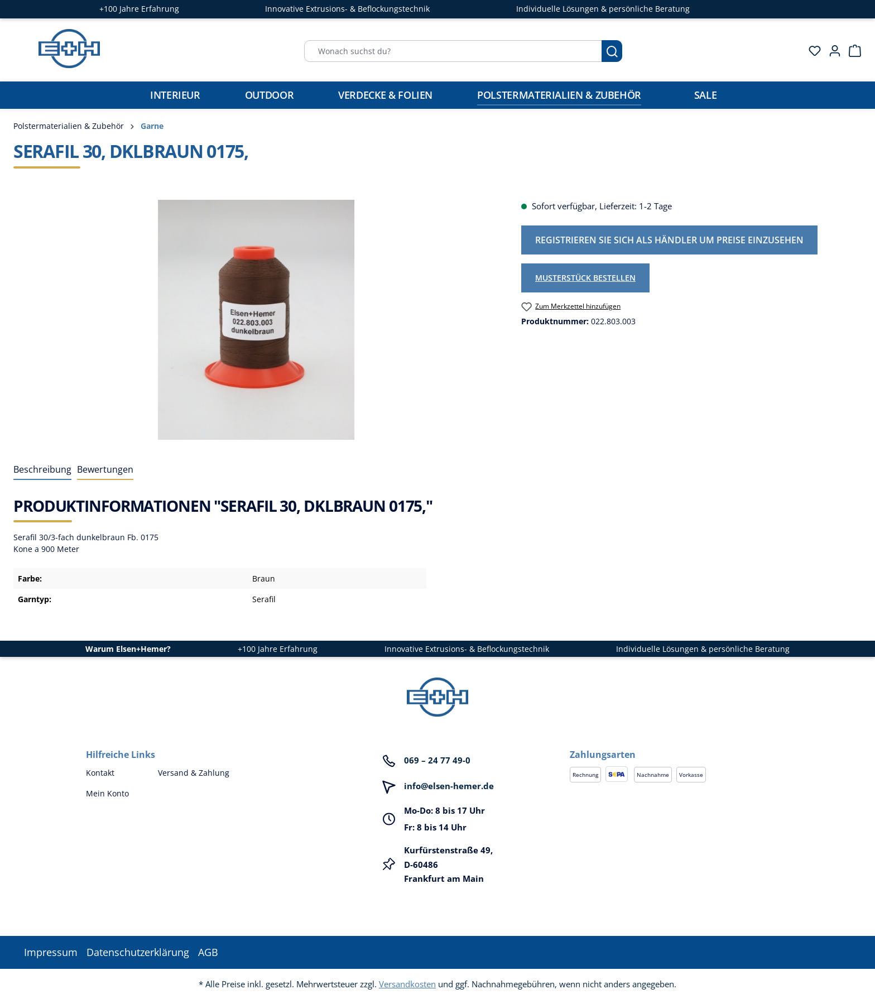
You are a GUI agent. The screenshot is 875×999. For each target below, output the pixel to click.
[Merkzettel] (811, 51)
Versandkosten (407, 984)
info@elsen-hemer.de (449, 785)
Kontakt (100, 772)
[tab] (42, 470)
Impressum (51, 952)
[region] (256, 320)
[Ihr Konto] (831, 51)
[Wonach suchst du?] (453, 51)
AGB (208, 952)
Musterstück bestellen (585, 277)
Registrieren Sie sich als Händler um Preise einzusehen (669, 240)
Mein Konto (107, 793)
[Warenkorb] (852, 51)
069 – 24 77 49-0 (437, 760)
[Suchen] (612, 51)
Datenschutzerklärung (137, 952)
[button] (679, 743)
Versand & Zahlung (193, 772)
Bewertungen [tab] (105, 469)
